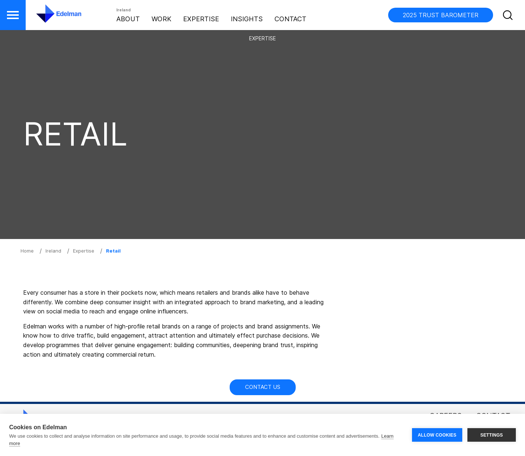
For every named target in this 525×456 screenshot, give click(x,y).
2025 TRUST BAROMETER (440, 15)
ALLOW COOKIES (437, 435)
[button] (13, 15)
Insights (247, 19)
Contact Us (262, 386)
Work (161, 19)
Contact (290, 19)
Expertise (201, 19)
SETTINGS (491, 435)
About (128, 19)
